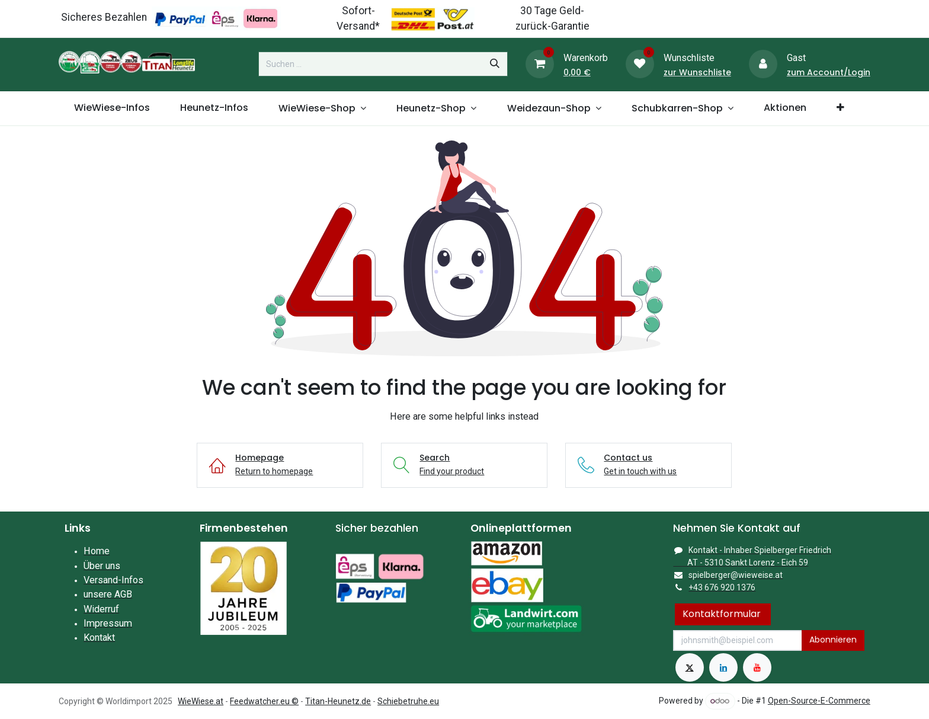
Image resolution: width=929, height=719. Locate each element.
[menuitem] (112, 107)
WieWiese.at (200, 701)
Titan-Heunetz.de (338, 701)
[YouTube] (757, 667)
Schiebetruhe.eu (408, 701)
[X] (689, 667)
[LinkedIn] (723, 667)
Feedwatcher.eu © (264, 701)
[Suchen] (494, 64)
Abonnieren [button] (833, 639)
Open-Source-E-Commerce (819, 700)
